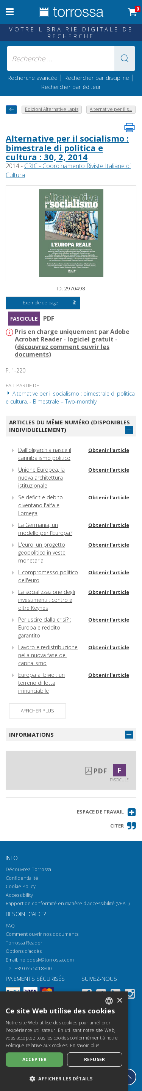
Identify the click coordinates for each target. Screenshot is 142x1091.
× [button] (119, 1001)
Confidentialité (22, 878)
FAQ (10, 926)
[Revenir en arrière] (11, 109)
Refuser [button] (94, 1059)
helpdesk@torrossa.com (46, 960)
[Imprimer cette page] (129, 128)
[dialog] (64, 1041)
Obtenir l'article (108, 450)
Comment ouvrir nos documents (42, 934)
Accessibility (19, 895)
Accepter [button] (34, 1059)
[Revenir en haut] (128, 1077)
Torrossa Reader (24, 943)
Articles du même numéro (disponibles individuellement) (69, 426)
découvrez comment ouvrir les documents (62, 350)
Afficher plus (37, 711)
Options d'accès (24, 951)
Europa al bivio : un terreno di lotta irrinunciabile (41, 682)
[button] (124, 58)
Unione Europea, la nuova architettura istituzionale (41, 477)
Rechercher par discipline (96, 77)
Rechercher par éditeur (71, 86)
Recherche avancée (33, 77)
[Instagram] (129, 995)
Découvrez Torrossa (28, 869)
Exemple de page (49, 303)
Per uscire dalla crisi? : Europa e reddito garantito (44, 627)
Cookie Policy (21, 886)
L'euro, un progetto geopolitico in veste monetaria (42, 552)
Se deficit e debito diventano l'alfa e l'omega (40, 505)
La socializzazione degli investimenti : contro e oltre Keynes (46, 599)
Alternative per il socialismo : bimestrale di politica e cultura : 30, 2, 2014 (67, 147)
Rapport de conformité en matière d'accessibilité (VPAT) (68, 903)
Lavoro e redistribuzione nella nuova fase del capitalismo (48, 655)
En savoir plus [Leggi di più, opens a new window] (84, 1045)
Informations (31, 734)
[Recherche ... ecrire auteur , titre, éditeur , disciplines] (71, 58)
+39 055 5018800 (33, 968)
